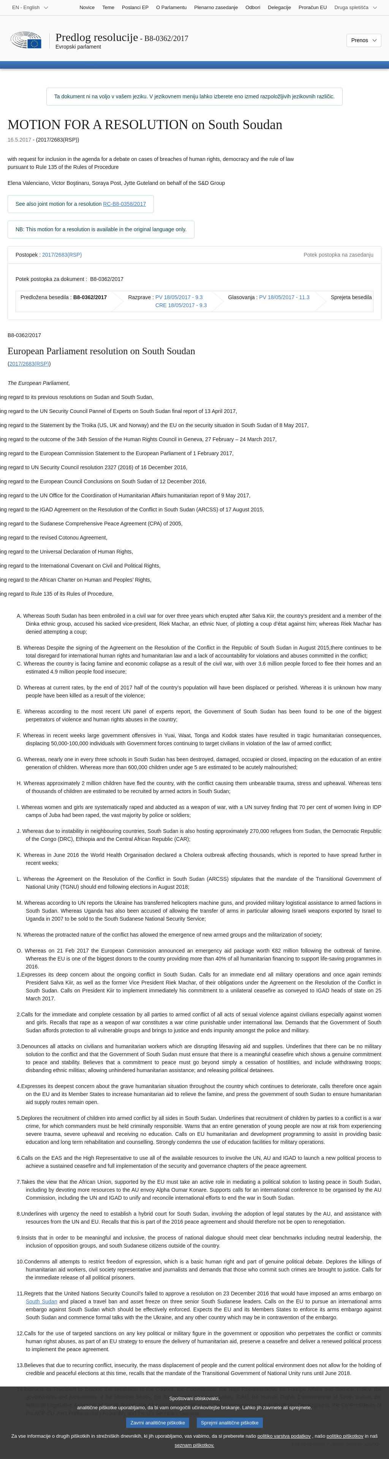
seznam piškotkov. (194, 1453)
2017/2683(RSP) (62, 255)
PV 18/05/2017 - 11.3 (284, 297)
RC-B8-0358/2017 (124, 204)
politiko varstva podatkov (284, 1444)
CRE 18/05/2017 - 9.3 (181, 305)
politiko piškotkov (345, 1444)
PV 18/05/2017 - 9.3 (179, 297)
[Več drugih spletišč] (355, 7)
